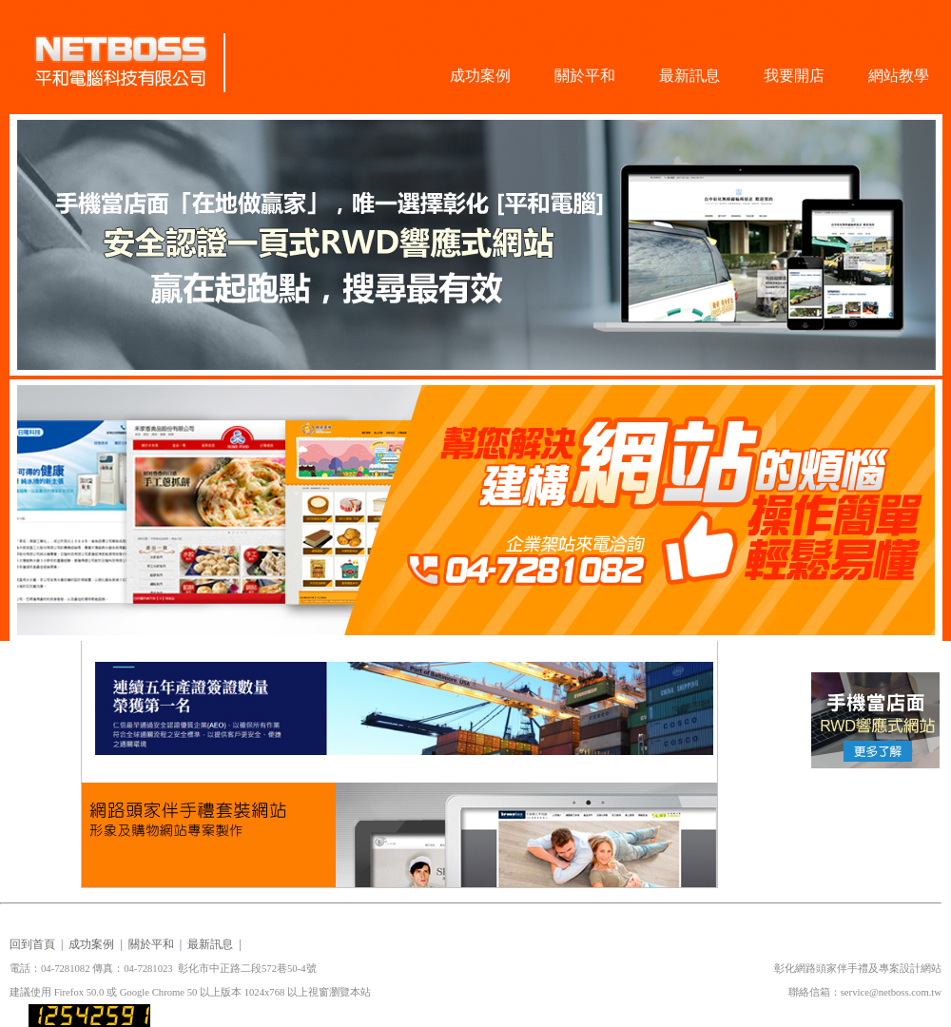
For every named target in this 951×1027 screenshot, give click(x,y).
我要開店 (794, 76)
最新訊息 (689, 76)
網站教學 (898, 76)
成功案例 (480, 76)
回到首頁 (32, 944)
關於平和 (584, 76)
